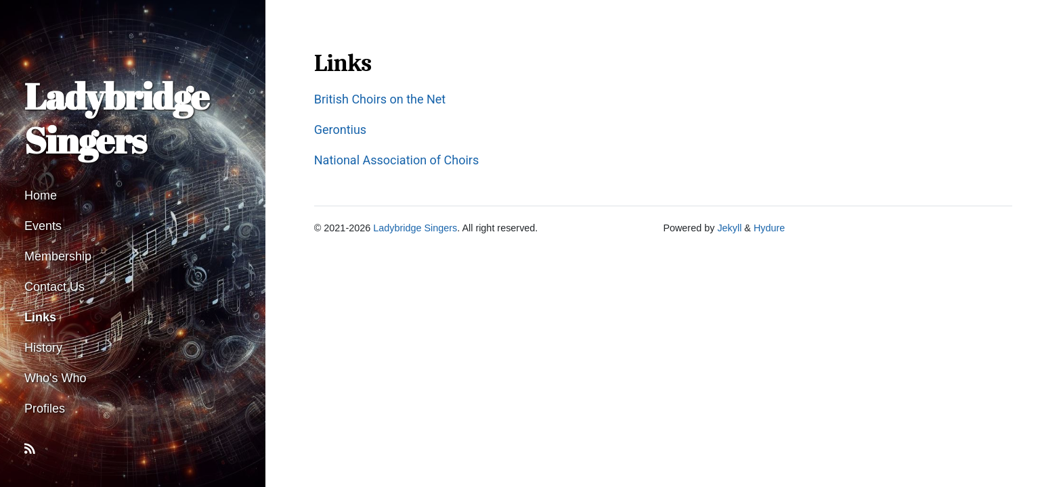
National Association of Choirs (396, 160)
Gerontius (340, 129)
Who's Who (55, 378)
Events (43, 226)
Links (40, 317)
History (43, 347)
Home (40, 195)
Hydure (769, 228)
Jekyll (729, 228)
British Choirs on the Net (380, 99)
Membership (57, 256)
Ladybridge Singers (116, 117)
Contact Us (54, 287)
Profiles (44, 408)
